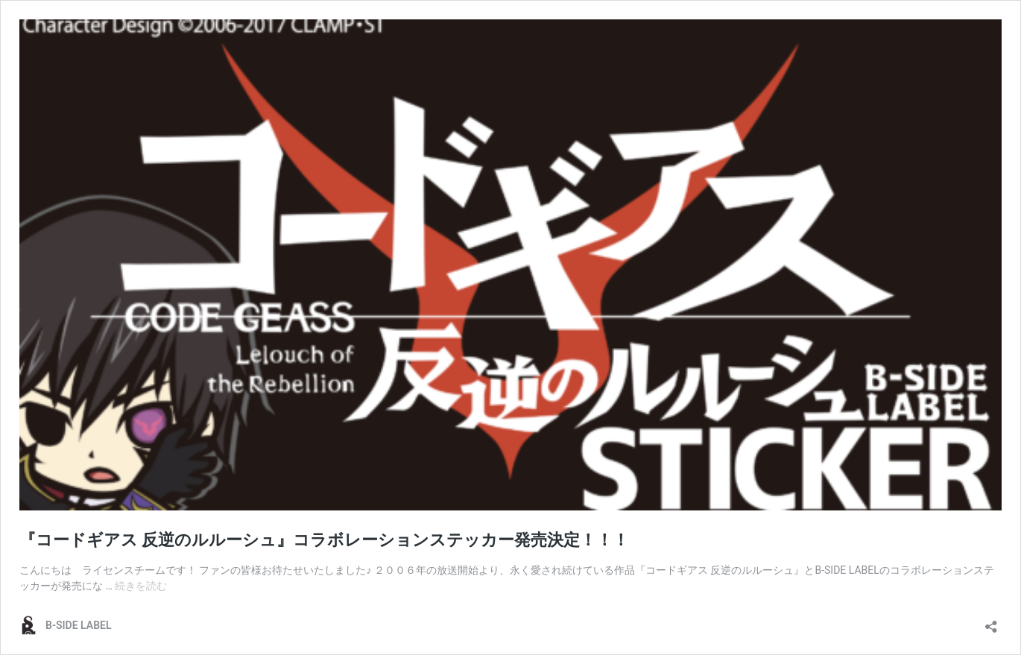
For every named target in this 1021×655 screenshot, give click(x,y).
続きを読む (141, 586)
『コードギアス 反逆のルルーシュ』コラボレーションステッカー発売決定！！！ (324, 540)
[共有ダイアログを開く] (991, 621)
